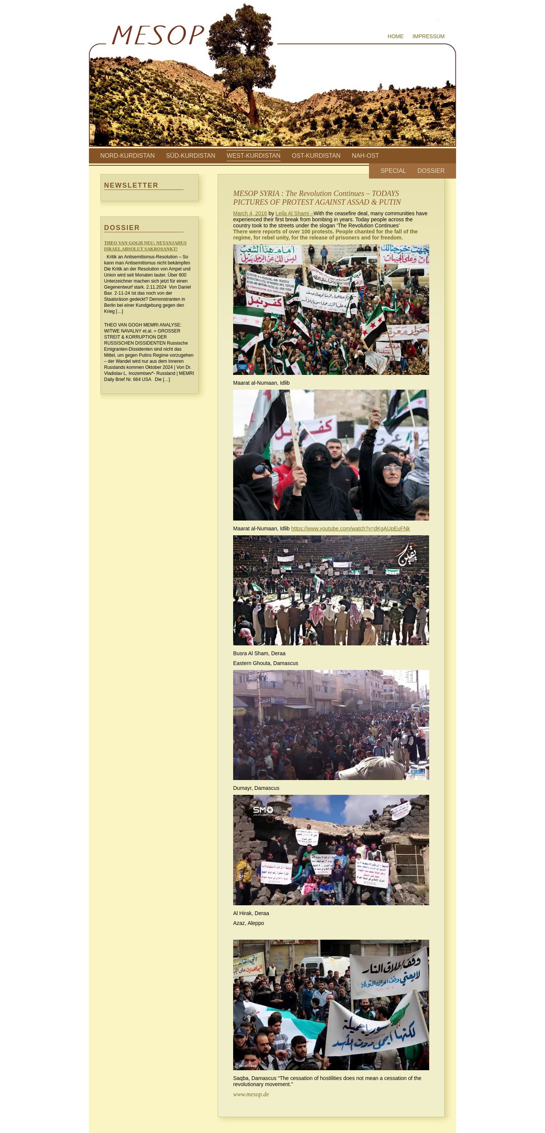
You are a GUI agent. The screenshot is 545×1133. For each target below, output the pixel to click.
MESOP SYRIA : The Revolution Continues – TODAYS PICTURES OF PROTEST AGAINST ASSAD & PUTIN (317, 197)
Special (393, 171)
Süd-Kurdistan (190, 155)
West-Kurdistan (253, 155)
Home (395, 36)
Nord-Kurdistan (127, 155)
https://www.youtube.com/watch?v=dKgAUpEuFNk (350, 528)
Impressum (429, 36)
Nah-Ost (365, 155)
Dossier (431, 171)
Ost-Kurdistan (316, 155)
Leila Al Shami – (294, 213)
